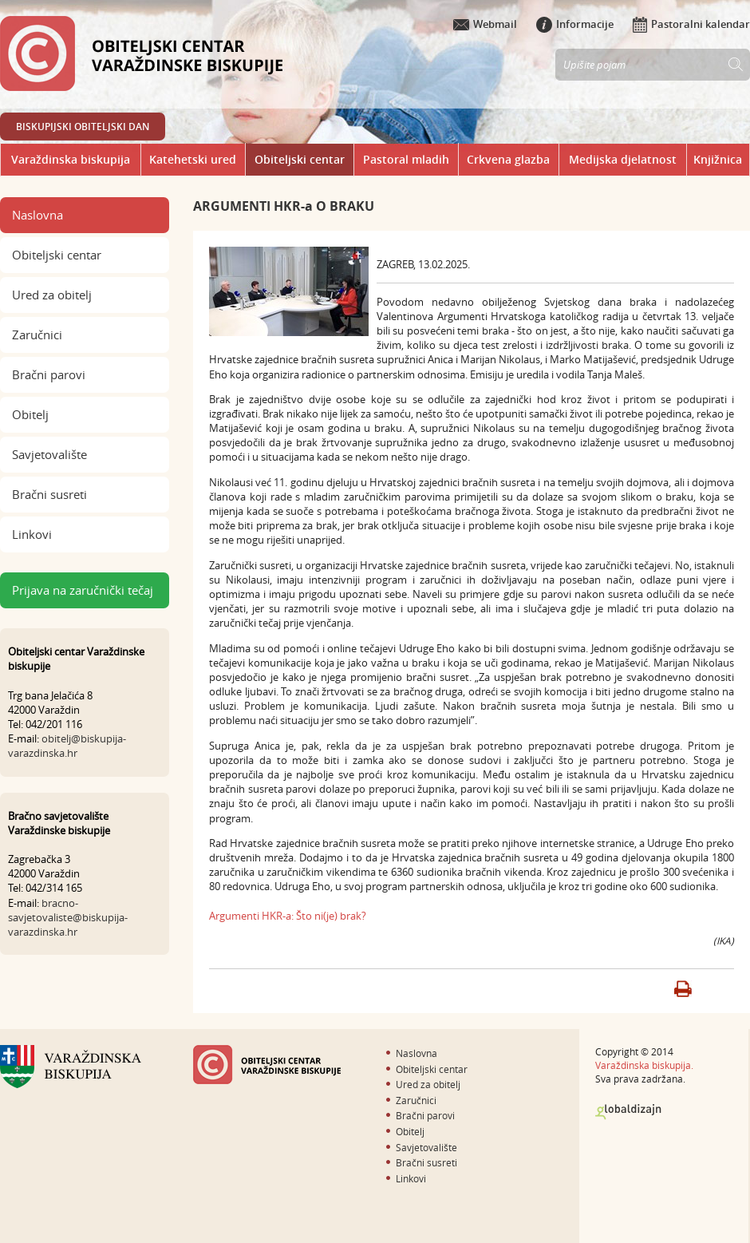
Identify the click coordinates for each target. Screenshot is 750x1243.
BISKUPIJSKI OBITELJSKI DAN (82, 126)
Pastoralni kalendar (691, 24)
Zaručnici (37, 334)
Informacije (575, 24)
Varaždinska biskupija (70, 159)
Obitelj (30, 414)
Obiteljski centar (300, 159)
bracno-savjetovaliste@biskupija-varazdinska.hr (68, 917)
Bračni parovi (48, 374)
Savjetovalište (49, 454)
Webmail (485, 24)
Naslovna (37, 215)
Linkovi (32, 534)
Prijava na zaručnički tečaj (82, 590)
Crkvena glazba (508, 159)
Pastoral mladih (406, 159)
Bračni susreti (49, 494)
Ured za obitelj (52, 295)
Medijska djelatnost (623, 159)
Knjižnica (717, 159)
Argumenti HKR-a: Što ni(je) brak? (287, 915)
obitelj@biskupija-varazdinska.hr (67, 745)
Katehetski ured (192, 159)
